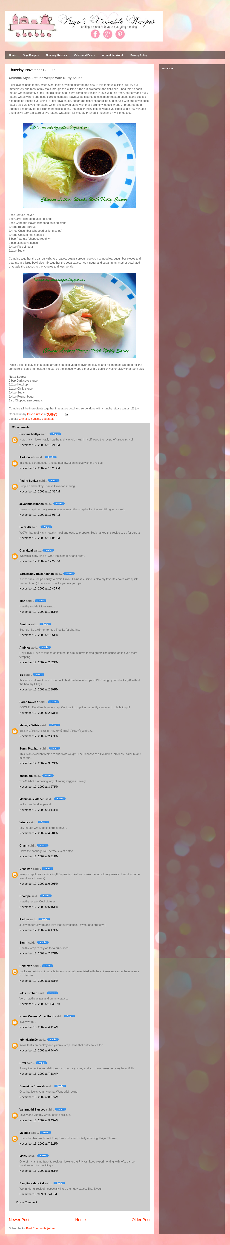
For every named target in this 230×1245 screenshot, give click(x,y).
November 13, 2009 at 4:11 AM (38, 1027)
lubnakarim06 (28, 1039)
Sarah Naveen (28, 702)
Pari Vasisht (27, 457)
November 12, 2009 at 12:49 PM (39, 588)
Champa (25, 896)
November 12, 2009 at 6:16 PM (38, 906)
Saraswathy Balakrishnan (36, 573)
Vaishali (24, 1132)
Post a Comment (26, 1202)
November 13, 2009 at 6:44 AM (38, 1050)
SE (21, 674)
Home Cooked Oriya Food (36, 1016)
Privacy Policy (138, 55)
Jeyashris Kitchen (31, 503)
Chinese (24, 418)
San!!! (23, 942)
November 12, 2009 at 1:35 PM (38, 635)
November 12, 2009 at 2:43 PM (38, 712)
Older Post (141, 1220)
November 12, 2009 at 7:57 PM (38, 953)
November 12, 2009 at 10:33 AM (39, 491)
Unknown (25, 868)
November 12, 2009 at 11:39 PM (39, 1004)
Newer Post (19, 1220)
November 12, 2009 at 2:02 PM (38, 662)
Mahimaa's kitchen (32, 799)
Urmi (22, 1063)
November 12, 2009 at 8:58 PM (38, 980)
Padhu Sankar (28, 480)
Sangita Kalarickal (31, 1183)
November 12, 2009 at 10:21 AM (39, 445)
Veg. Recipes (31, 55)
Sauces (35, 418)
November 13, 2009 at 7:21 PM (38, 1143)
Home (12, 55)
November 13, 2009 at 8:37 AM (38, 1097)
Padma (24, 919)
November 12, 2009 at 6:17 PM (38, 930)
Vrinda (23, 822)
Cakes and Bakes (84, 55)
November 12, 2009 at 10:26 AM (39, 468)
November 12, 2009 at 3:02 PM (38, 763)
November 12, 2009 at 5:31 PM (38, 856)
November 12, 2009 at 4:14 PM (38, 809)
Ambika (24, 647)
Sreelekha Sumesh (32, 1086)
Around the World (112, 55)
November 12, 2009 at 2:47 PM (38, 736)
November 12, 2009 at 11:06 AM (39, 537)
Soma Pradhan (29, 748)
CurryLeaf (26, 550)
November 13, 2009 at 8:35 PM (38, 1170)
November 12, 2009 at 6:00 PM (38, 883)
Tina (22, 600)
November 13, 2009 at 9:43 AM (38, 1120)
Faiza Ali (25, 527)
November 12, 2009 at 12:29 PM (39, 561)
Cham (23, 845)
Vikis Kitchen (28, 993)
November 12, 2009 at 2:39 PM (38, 689)
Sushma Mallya (29, 434)
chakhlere (26, 775)
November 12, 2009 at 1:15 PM (38, 611)
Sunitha (24, 624)
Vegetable (48, 418)
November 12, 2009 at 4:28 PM (38, 833)
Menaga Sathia (29, 725)
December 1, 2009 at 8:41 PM (38, 1194)
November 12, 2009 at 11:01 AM (39, 514)
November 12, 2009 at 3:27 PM (38, 786)
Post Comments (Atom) (41, 1228)
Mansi (23, 1156)
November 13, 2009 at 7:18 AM (38, 1073)
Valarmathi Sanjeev (32, 1109)
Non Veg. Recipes (56, 55)
